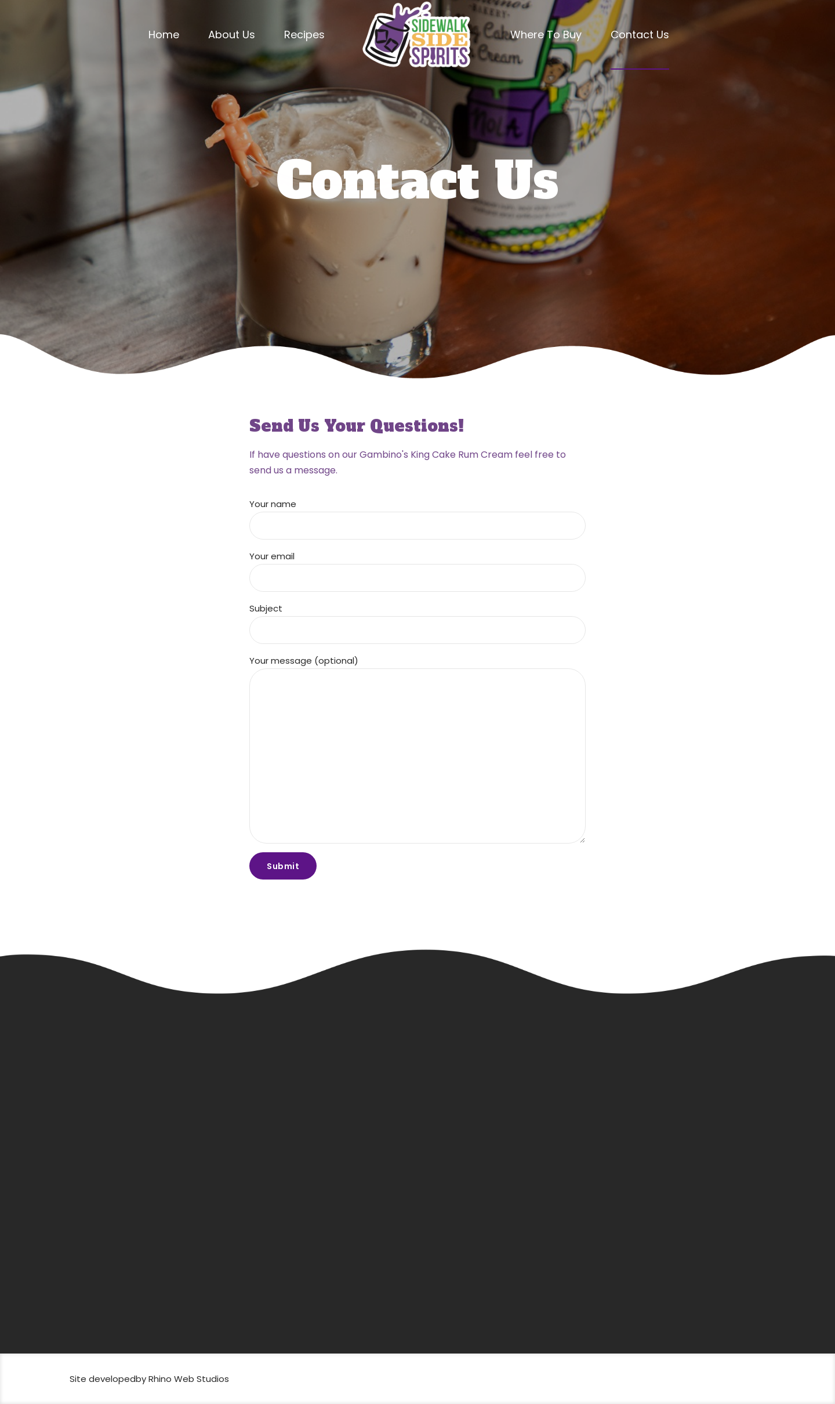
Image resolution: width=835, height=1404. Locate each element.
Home (163, 34)
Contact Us (640, 34)
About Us (231, 34)
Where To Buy (546, 34)
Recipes (304, 34)
